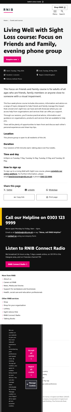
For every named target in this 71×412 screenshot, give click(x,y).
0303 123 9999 (46, 177)
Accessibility (43, 375)
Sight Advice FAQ (11, 312)
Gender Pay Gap (44, 381)
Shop (6, 302)
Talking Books (9, 318)
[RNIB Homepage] (8, 10)
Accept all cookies (31, 354)
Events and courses (16, 21)
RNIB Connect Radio (17, 264)
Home (6, 21)
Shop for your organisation (15, 305)
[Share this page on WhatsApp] (55, 190)
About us (7, 279)
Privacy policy (43, 371)
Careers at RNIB (10, 282)
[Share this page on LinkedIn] (34, 190)
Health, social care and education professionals (23, 292)
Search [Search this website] (62, 12)
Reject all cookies (31, 371)
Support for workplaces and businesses (20, 289)
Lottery (7, 308)
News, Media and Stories (13, 285)
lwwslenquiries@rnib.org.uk (20, 177)
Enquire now (12, 59)
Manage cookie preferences (48, 384)
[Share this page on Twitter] (13, 190)
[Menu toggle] (55, 13)
